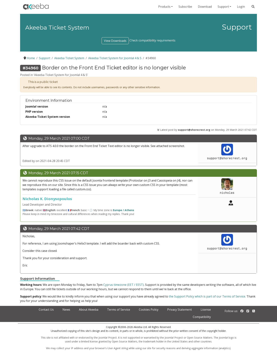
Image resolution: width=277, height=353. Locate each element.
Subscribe (185, 7)
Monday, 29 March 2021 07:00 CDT (59, 138)
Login (241, 7)
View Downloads (115, 41)
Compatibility (202, 317)
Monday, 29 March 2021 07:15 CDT (58, 173)
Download (205, 7)
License (206, 310)
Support (223, 7)
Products (164, 7)
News (66, 310)
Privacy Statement (179, 310)
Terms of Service (118, 310)
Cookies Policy (148, 310)
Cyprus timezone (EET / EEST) (123, 285)
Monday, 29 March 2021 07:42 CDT (59, 228)
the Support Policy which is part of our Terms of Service (207, 296)
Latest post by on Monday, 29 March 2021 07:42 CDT (207, 129)
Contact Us (46, 310)
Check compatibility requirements (152, 40)
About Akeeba (88, 310)
